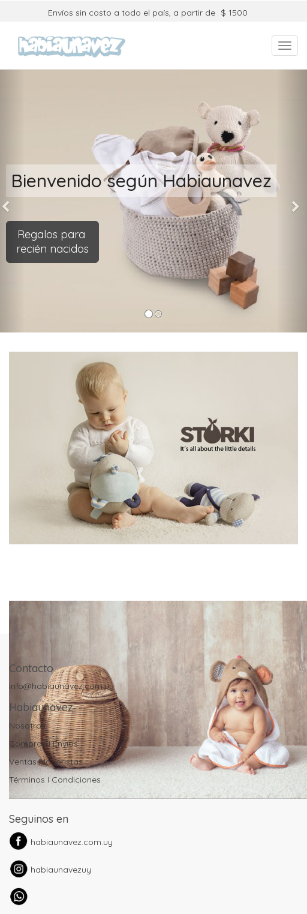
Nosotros (27, 725)
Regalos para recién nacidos (52, 241)
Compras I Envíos (43, 743)
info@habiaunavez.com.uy (61, 686)
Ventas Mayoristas (46, 761)
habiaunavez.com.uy (72, 842)
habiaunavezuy (61, 869)
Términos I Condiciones (55, 779)
